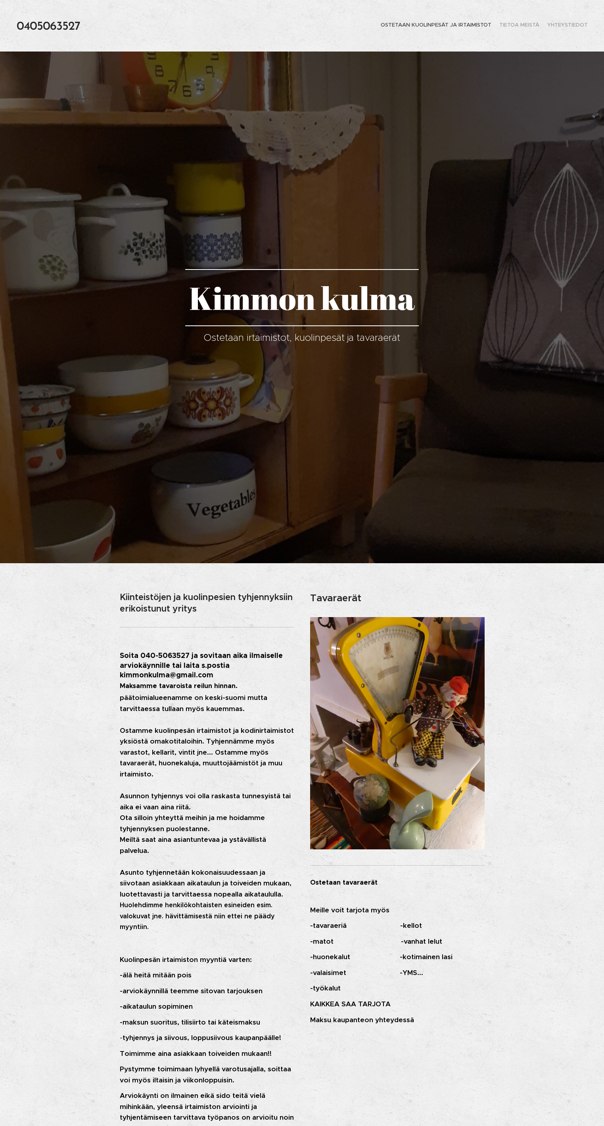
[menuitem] (573, 26)
